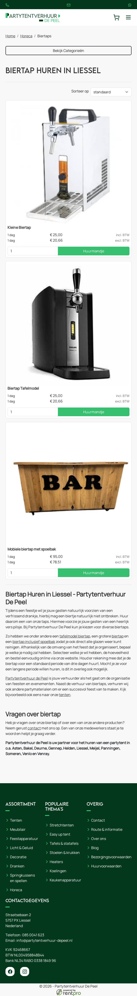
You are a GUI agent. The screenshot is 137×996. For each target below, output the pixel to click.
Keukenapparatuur (65, 880)
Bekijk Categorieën (68, 50)
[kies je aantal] (33, 251)
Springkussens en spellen (22, 878)
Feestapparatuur (24, 838)
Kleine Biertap (19, 227)
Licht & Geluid (21, 847)
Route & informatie (106, 829)
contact (34, 728)
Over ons (98, 838)
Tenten (16, 820)
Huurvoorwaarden (106, 866)
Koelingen (58, 870)
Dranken (17, 866)
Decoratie (18, 856)
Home (10, 35)
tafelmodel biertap (74, 636)
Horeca (26, 35)
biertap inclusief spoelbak (34, 641)
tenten (64, 694)
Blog (94, 847)
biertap (118, 636)
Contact (98, 820)
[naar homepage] (32, 17)
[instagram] (24, 971)
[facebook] (10, 971)
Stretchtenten (62, 825)
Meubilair (18, 829)
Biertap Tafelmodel (23, 388)
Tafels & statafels (64, 843)
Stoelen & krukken (65, 852)
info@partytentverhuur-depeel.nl (44, 940)
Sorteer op (80, 91)
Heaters (56, 861)
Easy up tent (60, 834)
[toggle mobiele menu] (128, 17)
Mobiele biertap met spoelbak (32, 549)
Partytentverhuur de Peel (26, 678)
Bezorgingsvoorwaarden (111, 856)
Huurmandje (93, 251)
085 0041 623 (33, 934)
